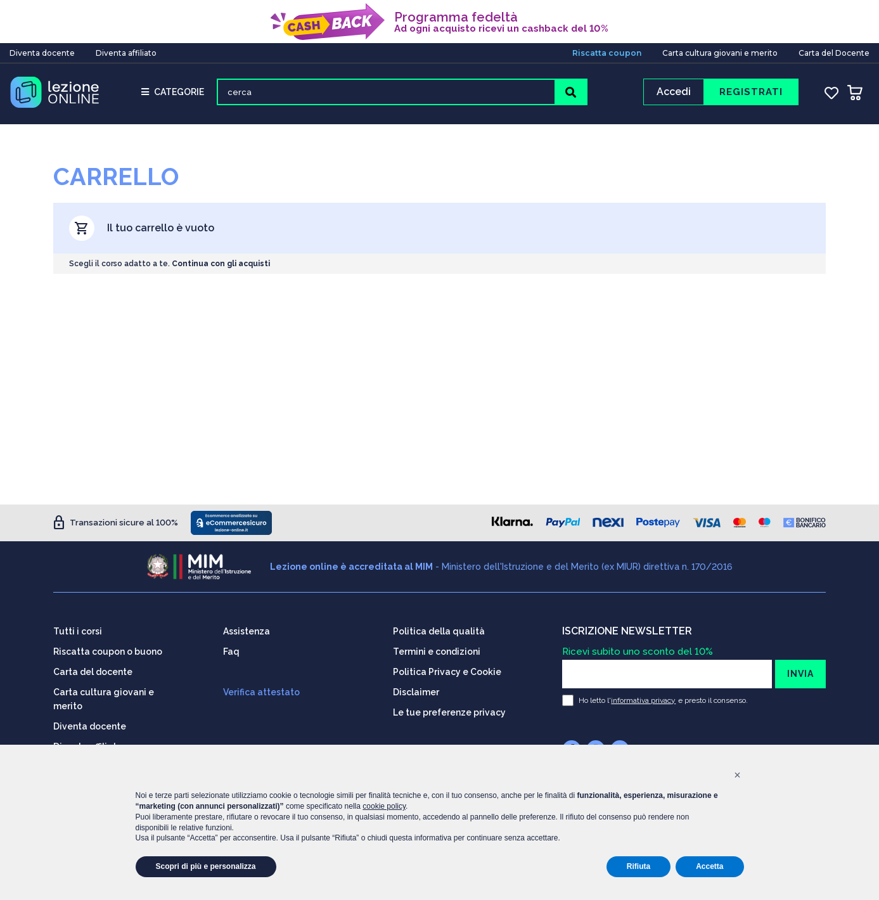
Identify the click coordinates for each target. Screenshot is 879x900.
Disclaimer (416, 692)
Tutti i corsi (77, 631)
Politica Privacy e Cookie (447, 672)
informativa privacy (643, 700)
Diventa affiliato (126, 53)
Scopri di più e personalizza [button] (206, 866)
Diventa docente (42, 53)
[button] (738, 775)
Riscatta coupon (606, 53)
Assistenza (246, 631)
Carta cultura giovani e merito (720, 53)
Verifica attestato (261, 692)
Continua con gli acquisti (221, 263)
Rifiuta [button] (638, 866)
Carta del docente (92, 672)
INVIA (800, 674)
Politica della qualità (439, 631)
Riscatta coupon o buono (107, 651)
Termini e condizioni (436, 651)
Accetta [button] (709, 866)
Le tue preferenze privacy (449, 712)
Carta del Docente (834, 53)
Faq (231, 651)
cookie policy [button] (384, 806)
